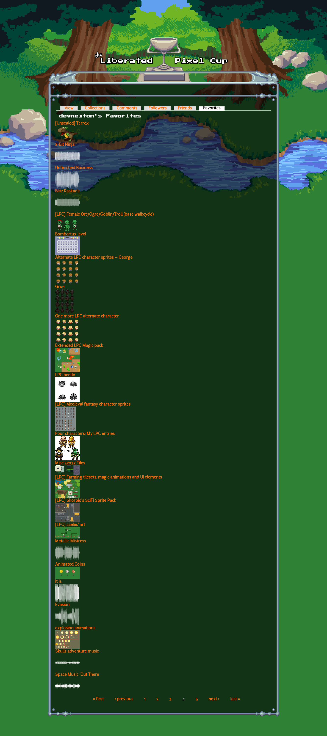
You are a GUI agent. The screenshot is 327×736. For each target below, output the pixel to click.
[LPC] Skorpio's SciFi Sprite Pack (85, 501)
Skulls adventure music (77, 652)
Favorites (214, 108)
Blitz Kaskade (67, 191)
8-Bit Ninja (64, 145)
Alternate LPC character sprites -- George (94, 258)
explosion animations (75, 628)
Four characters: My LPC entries (85, 434)
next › (213, 699)
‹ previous (123, 699)
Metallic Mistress (70, 541)
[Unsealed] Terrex (72, 124)
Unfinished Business (74, 168)
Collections (95, 108)
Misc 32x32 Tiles (70, 463)
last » (235, 699)
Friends (185, 108)
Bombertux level (70, 234)
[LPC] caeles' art (70, 525)
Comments (127, 108)
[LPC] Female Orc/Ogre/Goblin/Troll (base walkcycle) (104, 215)
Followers (157, 108)
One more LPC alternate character (87, 316)
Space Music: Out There (77, 675)
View (68, 108)
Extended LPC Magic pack (79, 346)
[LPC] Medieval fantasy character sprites (93, 405)
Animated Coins (70, 565)
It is (58, 582)
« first (98, 699)
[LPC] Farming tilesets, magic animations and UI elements (108, 477)
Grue (59, 287)
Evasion (62, 605)
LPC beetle (65, 375)
